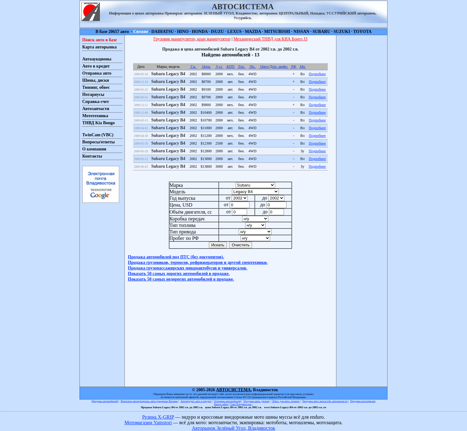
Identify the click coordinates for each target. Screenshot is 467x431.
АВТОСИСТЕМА (233, 390)
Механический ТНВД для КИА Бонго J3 (270, 39)
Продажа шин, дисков (256, 401)
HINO (183, 31)
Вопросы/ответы (98, 142)
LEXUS (234, 31)
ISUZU (217, 31)
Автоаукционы (97, 59)
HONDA (200, 31)
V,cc (219, 66)
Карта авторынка (99, 47)
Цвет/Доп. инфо (274, 66)
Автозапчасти (95, 108)
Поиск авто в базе (99, 40)
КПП (230, 66)
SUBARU (322, 31)
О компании (94, 149)
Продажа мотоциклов (363, 401)
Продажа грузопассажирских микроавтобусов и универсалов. (187, 268)
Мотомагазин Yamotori (148, 422)
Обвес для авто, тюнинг (286, 401)
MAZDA (253, 31)
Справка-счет (95, 101)
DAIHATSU (162, 31)
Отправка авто (96, 73)
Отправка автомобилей (227, 401)
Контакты (92, 156)
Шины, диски (95, 80)
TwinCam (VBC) (97, 135)
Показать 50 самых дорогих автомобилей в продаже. (178, 273)
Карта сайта (221, 404)
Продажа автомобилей (104, 401)
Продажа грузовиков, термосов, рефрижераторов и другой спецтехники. (198, 262)
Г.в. (193, 66)
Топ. (241, 66)
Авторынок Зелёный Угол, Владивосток (233, 428)
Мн (302, 66)
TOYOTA (362, 31)
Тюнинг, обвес (96, 87)
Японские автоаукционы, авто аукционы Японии (149, 401)
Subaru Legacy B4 (168, 74)
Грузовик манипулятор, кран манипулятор (191, 39)
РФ (293, 66)
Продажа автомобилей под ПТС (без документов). (176, 257)
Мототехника (95, 115)
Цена (206, 66)
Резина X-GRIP (158, 417)
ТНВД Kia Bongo (98, 123)
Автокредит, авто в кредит (196, 401)
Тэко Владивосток (241, 404)
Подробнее (317, 74)
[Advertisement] (362, 127)
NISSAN (301, 31)
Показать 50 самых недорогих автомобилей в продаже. (181, 279)
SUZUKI (342, 31)
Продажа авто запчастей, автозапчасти (325, 401)
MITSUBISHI (277, 31)
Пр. (252, 66)
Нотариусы (93, 94)
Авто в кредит (96, 66)
